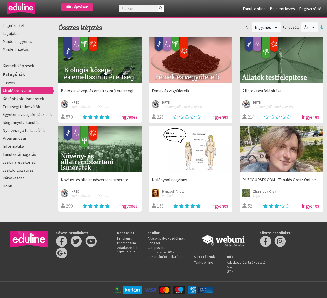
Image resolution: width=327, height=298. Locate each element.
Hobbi (8, 185)
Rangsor (154, 243)
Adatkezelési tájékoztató (127, 249)
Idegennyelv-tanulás (21, 122)
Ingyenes (266, 27)
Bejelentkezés (282, 8)
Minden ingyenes (17, 41)
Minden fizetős (16, 49)
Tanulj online (253, 8)
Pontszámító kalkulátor (165, 256)
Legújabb (11, 33)
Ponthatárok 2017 (161, 252)
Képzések (77, 7)
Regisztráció (310, 8)
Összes (9, 82)
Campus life (157, 247)
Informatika (13, 146)
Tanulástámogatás (19, 154)
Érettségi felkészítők (21, 106)
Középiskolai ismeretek (23, 98)
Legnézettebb (15, 25)
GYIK (230, 271)
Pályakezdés (14, 177)
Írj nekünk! (124, 238)
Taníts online (203, 262)
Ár (309, 27)
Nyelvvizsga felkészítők (24, 130)
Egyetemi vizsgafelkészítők (27, 114)
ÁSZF (231, 267)
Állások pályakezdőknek (166, 238)
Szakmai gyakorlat (19, 162)
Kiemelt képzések (18, 65)
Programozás (15, 138)
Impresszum (126, 243)
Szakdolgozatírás (18, 170)
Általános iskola (17, 90)
